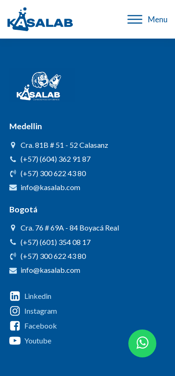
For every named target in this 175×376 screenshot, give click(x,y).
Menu (147, 19)
